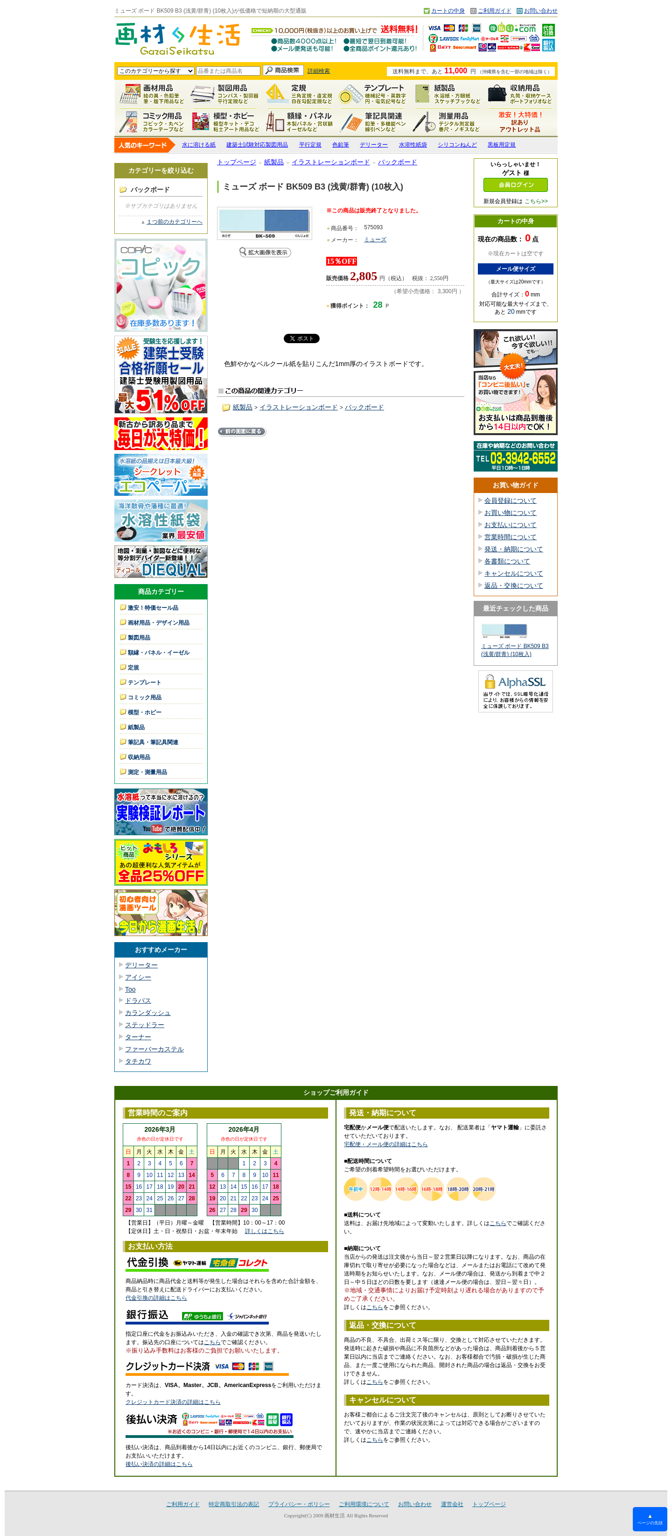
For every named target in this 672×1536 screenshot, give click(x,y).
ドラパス (138, 1000)
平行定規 (310, 144)
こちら (212, 1342)
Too (130, 989)
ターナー (138, 1037)
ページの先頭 (650, 1519)
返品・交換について (513, 585)
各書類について (507, 561)
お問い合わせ (541, 10)
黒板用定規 (502, 144)
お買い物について (510, 512)
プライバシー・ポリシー (299, 1504)
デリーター (374, 144)
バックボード (397, 162)
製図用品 (225, 94)
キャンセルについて (513, 573)
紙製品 (446, 94)
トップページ (236, 162)
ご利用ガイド (494, 10)
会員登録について (510, 500)
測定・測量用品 (446, 122)
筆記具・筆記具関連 (153, 742)
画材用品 (152, 94)
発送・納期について (513, 549)
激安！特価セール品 (520, 122)
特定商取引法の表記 (234, 1504)
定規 (299, 94)
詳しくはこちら (264, 1231)
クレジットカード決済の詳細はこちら (173, 1402)
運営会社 (452, 1504)
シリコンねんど (457, 144)
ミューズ (375, 239)
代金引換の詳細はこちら (156, 1298)
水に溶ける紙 (199, 144)
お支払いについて (510, 524)
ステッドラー (144, 1025)
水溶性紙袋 (413, 144)
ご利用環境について (364, 1504)
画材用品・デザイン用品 (158, 623)
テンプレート (373, 94)
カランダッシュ (148, 1012)
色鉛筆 (340, 144)
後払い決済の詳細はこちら (159, 1464)
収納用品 (520, 94)
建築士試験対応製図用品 (257, 144)
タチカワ (138, 1061)
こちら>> (536, 201)
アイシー (138, 977)
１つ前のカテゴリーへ (175, 221)
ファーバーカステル (154, 1049)
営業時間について (510, 537)
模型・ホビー (225, 122)
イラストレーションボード (331, 162)
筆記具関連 (373, 122)
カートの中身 (448, 10)
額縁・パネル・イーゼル (299, 122)
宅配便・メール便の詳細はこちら (386, 1144)
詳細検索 (319, 71)
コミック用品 (152, 122)
